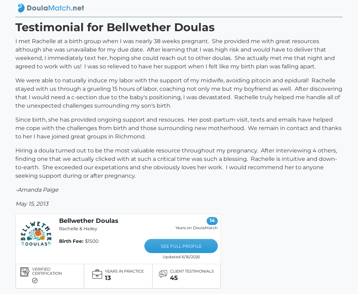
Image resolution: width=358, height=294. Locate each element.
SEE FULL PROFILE (181, 246)
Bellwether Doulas (88, 220)
